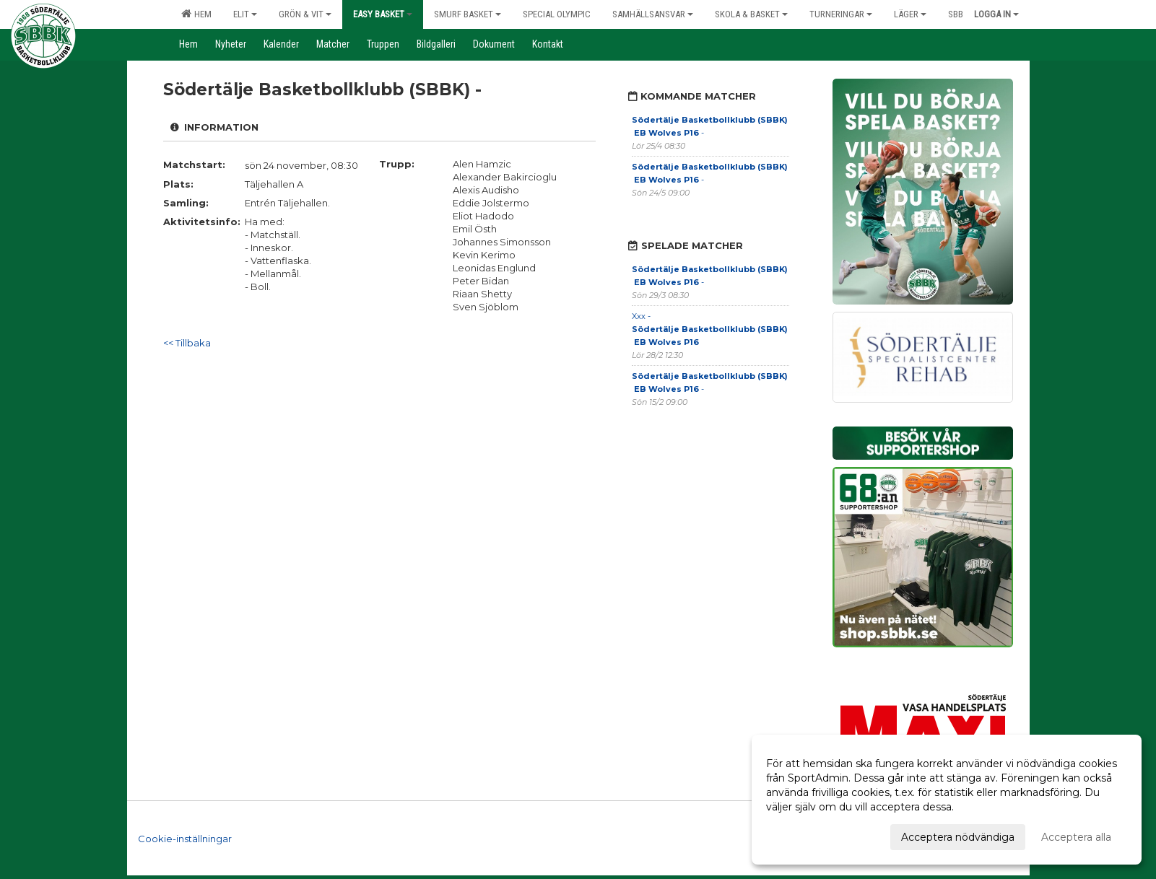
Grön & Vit (305, 14)
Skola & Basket (751, 14)
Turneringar (840, 14)
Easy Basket (382, 14)
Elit (245, 14)
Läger (910, 14)
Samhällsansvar (652, 14)
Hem (196, 13)
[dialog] (947, 800)
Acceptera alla (1076, 837)
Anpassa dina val (807, 834)
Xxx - (710, 329)
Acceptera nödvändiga (957, 837)
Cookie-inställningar (185, 838)
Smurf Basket (467, 14)
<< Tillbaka (187, 343)
